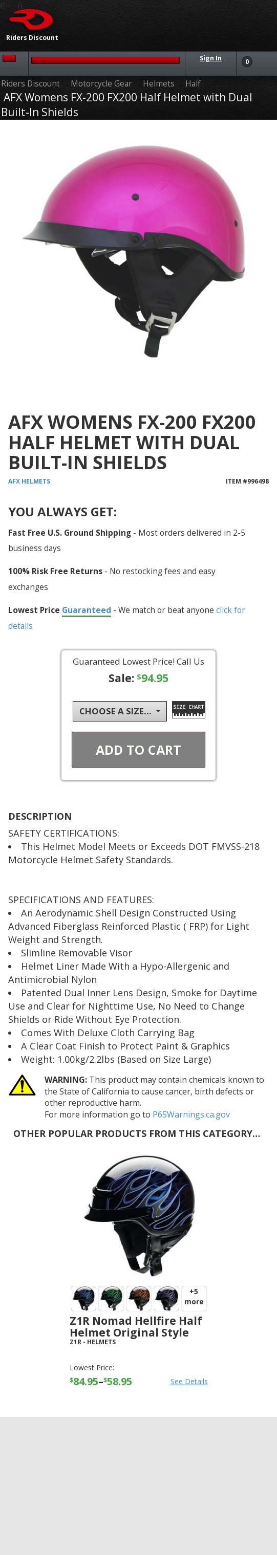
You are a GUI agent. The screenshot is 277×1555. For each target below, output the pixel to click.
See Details (189, 1381)
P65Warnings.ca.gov (191, 1114)
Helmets (159, 83)
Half (193, 83)
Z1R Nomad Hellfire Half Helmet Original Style (136, 1326)
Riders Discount (30, 83)
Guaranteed (86, 610)
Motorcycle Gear (101, 83)
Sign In (211, 58)
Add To (138, 749)
